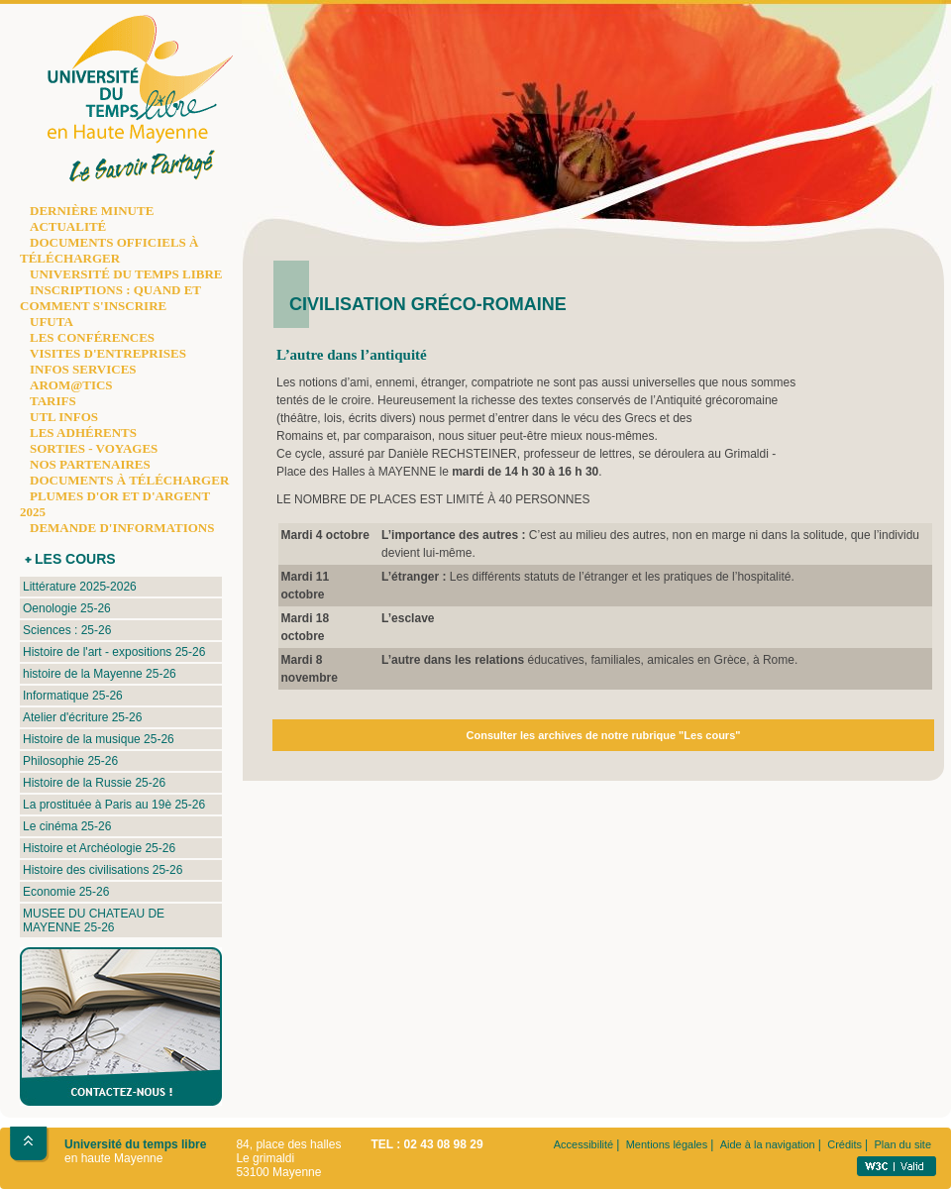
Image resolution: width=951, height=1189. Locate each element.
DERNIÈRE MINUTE (92, 210)
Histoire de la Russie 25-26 (94, 783)
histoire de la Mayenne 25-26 (99, 674)
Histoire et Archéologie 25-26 (99, 848)
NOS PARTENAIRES (90, 464)
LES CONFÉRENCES (92, 337)
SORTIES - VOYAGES (94, 448)
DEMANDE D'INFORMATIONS (122, 527)
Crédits (844, 1144)
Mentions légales (667, 1144)
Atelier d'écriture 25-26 (82, 717)
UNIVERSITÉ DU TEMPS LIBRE (126, 274)
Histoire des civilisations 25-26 (102, 870)
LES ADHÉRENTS (83, 432)
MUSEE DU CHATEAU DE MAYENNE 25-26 (93, 920)
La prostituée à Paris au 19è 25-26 (114, 804)
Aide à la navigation (767, 1144)
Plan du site (903, 1144)
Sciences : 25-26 (67, 630)
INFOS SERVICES (83, 369)
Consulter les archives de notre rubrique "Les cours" (604, 735)
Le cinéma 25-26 (67, 826)
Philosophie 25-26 (70, 761)
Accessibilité (584, 1144)
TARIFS (53, 400)
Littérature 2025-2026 (80, 587)
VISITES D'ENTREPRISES (108, 353)
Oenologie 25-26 (67, 608)
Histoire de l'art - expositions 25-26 (114, 652)
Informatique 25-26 (73, 696)
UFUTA (51, 321)
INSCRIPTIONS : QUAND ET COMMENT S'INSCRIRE (110, 297)
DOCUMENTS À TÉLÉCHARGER (129, 480)
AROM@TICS (71, 385)
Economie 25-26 (66, 892)
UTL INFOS (64, 416)
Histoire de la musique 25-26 (98, 739)
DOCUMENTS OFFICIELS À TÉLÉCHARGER (109, 250)
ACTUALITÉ (68, 226)
